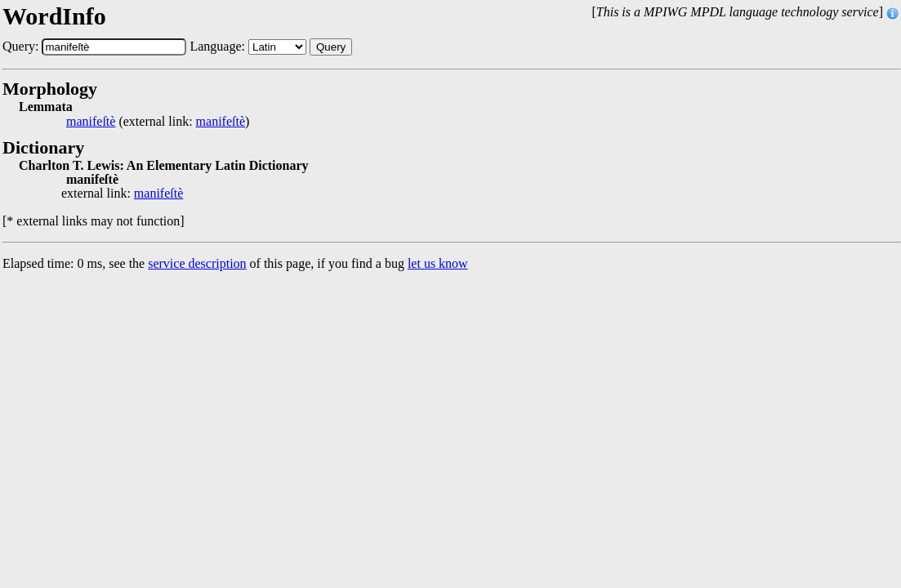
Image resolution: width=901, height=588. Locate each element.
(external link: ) (157, 121)
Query (331, 47)
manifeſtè (90, 121)
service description (197, 263)
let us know (438, 263)
